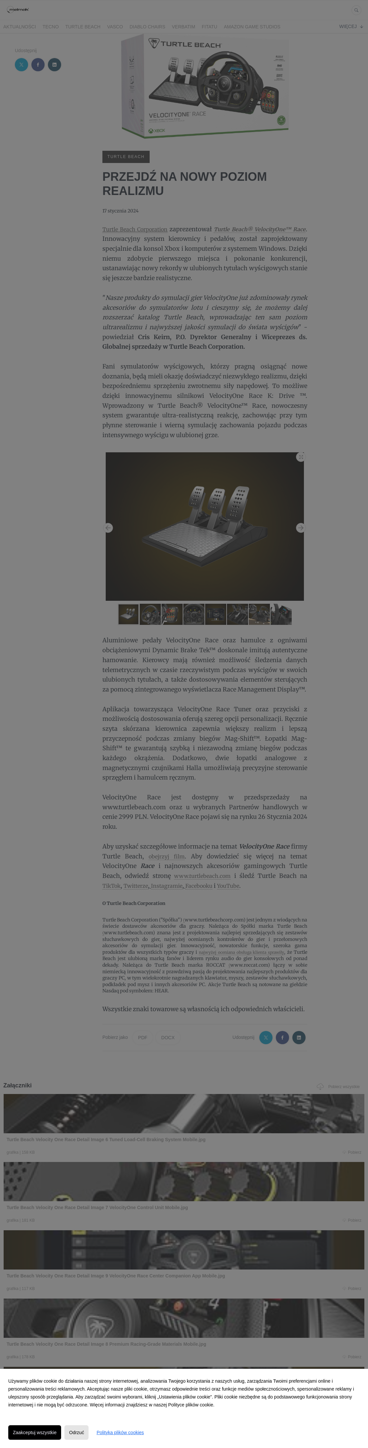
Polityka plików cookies (120, 1432)
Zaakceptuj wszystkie (34, 1432)
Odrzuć (76, 1432)
